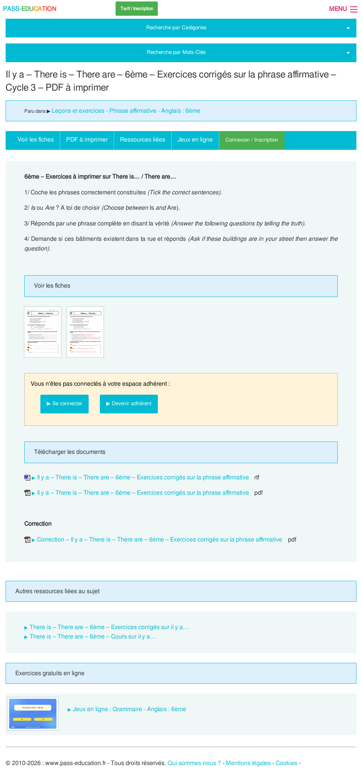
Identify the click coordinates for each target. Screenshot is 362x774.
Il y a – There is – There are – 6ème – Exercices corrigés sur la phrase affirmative (143, 477)
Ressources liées (142, 140)
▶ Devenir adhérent (128, 403)
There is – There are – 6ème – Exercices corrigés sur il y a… (109, 627)
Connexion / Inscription (252, 140)
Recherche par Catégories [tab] (176, 27)
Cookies (286, 763)
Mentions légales (248, 763)
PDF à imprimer (87, 140)
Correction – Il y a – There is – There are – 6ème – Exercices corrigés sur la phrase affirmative (160, 540)
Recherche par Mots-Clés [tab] (176, 52)
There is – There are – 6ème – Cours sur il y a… (93, 637)
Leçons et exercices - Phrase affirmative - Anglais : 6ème (126, 111)
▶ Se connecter (64, 403)
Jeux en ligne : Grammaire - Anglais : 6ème (129, 709)
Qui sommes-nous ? (194, 763)
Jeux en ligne (195, 140)
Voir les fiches (36, 140)
